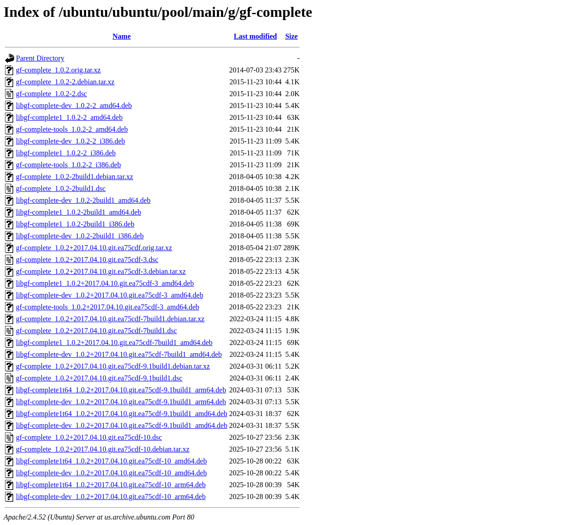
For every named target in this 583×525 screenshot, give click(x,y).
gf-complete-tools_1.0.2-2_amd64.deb (72, 129)
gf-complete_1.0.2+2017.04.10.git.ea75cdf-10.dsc (89, 437)
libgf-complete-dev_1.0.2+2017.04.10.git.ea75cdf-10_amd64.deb (111, 473)
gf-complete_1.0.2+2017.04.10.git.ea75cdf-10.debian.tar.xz (102, 449)
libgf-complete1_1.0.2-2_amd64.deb (69, 117)
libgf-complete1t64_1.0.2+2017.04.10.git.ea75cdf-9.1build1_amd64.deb (121, 413)
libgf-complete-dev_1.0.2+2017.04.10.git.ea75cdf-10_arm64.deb (110, 496)
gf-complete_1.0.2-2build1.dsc (61, 188)
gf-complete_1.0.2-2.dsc (51, 94)
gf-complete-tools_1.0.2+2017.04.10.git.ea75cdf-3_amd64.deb (107, 307)
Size (291, 36)
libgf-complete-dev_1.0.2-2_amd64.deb (74, 105)
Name (122, 36)
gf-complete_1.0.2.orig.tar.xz (58, 70)
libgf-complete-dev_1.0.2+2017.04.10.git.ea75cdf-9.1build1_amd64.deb (121, 425)
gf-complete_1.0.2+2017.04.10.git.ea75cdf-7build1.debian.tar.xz (110, 319)
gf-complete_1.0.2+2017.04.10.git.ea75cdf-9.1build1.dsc (99, 378)
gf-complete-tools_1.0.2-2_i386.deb (68, 165)
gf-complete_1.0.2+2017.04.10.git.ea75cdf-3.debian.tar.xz (101, 271)
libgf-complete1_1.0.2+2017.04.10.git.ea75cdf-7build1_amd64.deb (114, 342)
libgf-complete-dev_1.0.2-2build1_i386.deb (79, 236)
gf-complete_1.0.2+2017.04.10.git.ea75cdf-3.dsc (87, 259)
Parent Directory (40, 58)
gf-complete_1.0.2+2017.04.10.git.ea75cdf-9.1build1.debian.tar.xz (113, 366)
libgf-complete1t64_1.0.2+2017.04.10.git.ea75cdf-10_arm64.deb (110, 485)
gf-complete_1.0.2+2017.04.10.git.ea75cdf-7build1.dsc (96, 331)
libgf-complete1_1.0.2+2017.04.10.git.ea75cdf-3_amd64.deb (105, 283)
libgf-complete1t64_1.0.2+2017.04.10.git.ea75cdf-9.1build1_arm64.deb (121, 390)
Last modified (255, 36)
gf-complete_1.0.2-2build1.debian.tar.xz (74, 176)
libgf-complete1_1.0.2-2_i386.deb (66, 153)
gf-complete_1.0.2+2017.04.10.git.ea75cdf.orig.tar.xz (94, 248)
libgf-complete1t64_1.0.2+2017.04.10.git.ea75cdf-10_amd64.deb (111, 461)
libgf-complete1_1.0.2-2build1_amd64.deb (78, 212)
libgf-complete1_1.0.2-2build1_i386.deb (75, 224)
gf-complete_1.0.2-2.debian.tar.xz (65, 82)
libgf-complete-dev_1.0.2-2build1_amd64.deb (83, 200)
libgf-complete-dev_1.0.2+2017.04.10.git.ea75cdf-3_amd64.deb (109, 295)
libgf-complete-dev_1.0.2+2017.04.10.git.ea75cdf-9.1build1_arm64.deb (121, 402)
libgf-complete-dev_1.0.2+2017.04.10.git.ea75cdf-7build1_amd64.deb (119, 354)
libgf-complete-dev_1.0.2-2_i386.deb (70, 141)
